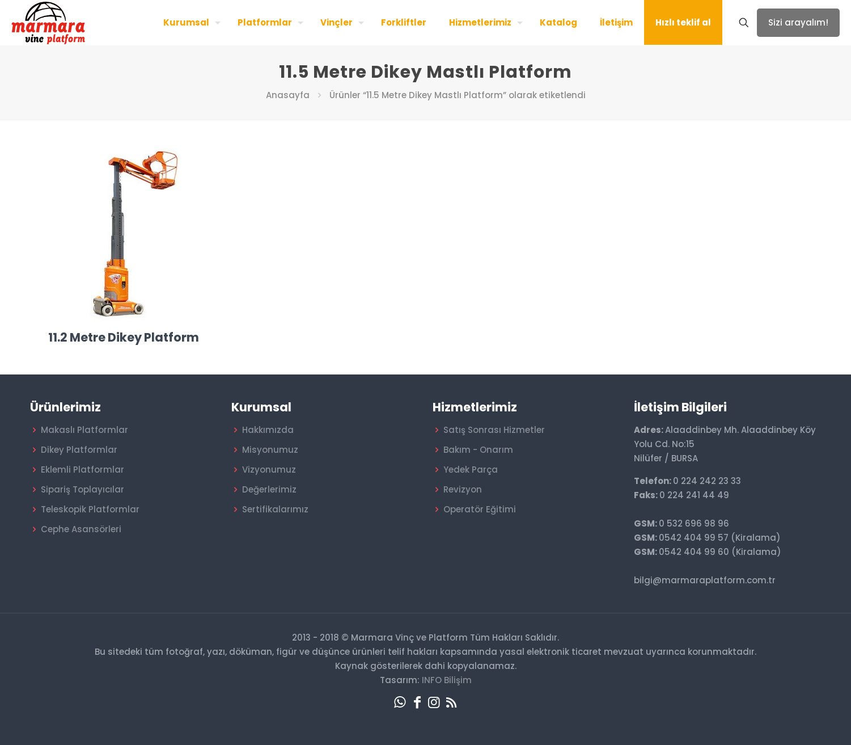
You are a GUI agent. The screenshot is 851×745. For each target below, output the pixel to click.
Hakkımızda (268, 430)
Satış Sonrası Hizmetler (494, 430)
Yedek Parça (470, 469)
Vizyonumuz (269, 469)
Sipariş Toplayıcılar (82, 489)
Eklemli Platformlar (82, 469)
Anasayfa (288, 95)
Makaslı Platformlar (84, 430)
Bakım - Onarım (478, 450)
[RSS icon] (451, 702)
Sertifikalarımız (275, 509)
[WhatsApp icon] (400, 702)
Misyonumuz (270, 450)
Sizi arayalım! (798, 22)
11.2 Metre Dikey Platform (123, 337)
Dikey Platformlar (79, 450)
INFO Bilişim (447, 680)
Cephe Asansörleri (81, 529)
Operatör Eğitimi (479, 509)
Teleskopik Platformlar (90, 509)
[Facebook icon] (417, 702)
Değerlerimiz (269, 489)
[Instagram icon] (434, 702)
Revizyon (462, 489)
